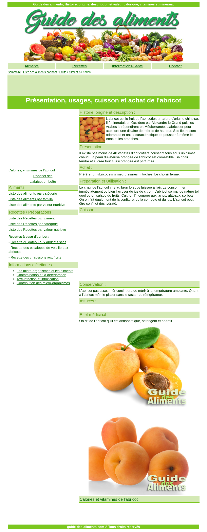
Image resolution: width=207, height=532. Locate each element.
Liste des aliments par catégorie (32, 193)
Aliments (32, 66)
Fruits (62, 72)
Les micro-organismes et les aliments (45, 271)
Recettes (79, 66)
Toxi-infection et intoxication (38, 279)
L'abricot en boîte (43, 182)
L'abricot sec (43, 176)
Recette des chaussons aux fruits (36, 257)
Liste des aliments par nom (40, 72)
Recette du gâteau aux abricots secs (38, 242)
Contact (175, 66)
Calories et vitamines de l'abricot (109, 499)
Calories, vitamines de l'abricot (31, 170)
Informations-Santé (127, 66)
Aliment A (74, 72)
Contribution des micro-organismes (43, 283)
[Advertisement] (103, 85)
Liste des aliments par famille (30, 199)
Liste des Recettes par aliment (31, 218)
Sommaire (14, 72)
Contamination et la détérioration (41, 275)
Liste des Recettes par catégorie (33, 224)
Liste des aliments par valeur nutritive (36, 205)
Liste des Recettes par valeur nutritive (37, 230)
